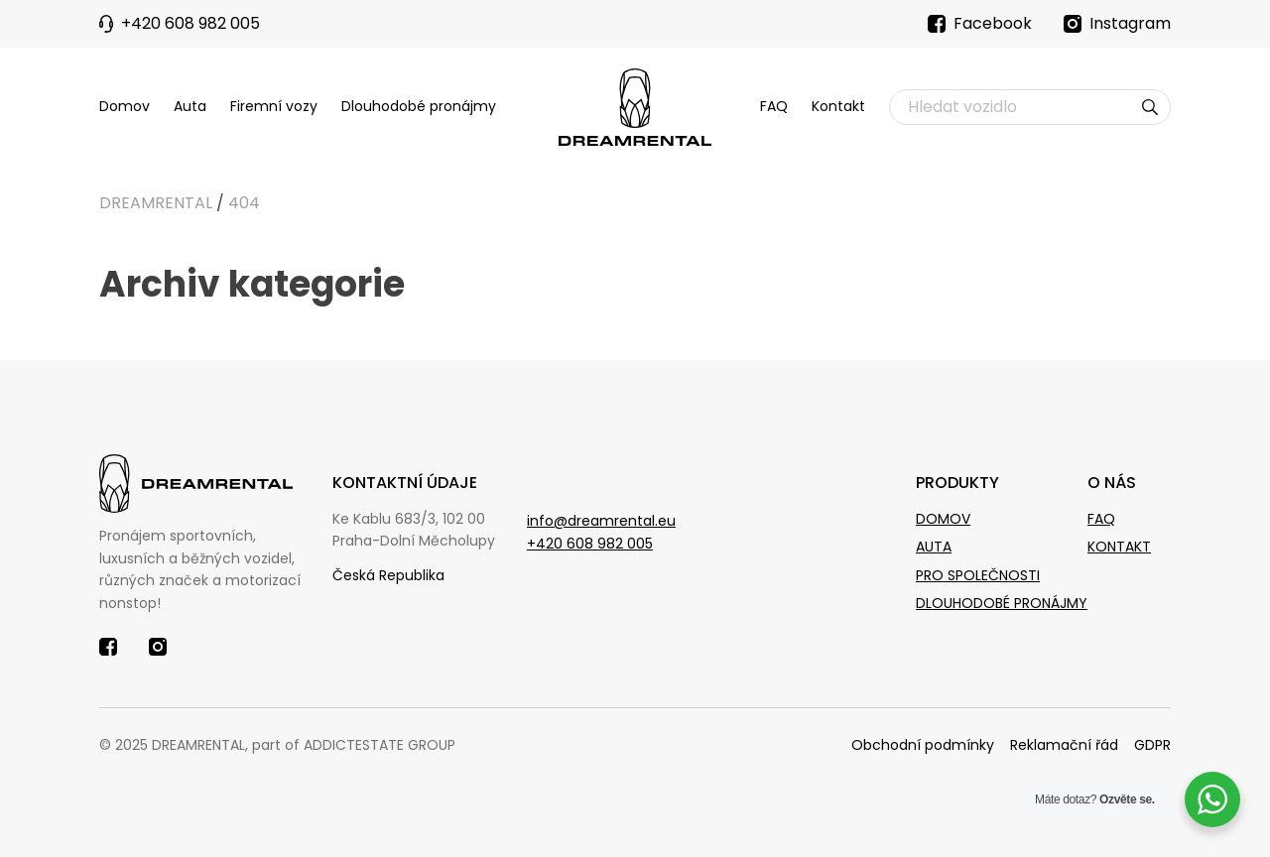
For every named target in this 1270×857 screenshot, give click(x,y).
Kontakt (838, 106)
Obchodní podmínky (922, 745)
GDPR (1152, 745)
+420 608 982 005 (590, 543)
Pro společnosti (978, 575)
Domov (124, 106)
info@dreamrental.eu (601, 521)
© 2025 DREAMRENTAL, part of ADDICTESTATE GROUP (277, 745)
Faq (1101, 519)
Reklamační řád (1064, 745)
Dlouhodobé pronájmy (418, 106)
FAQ (774, 106)
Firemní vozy (274, 106)
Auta (190, 106)
